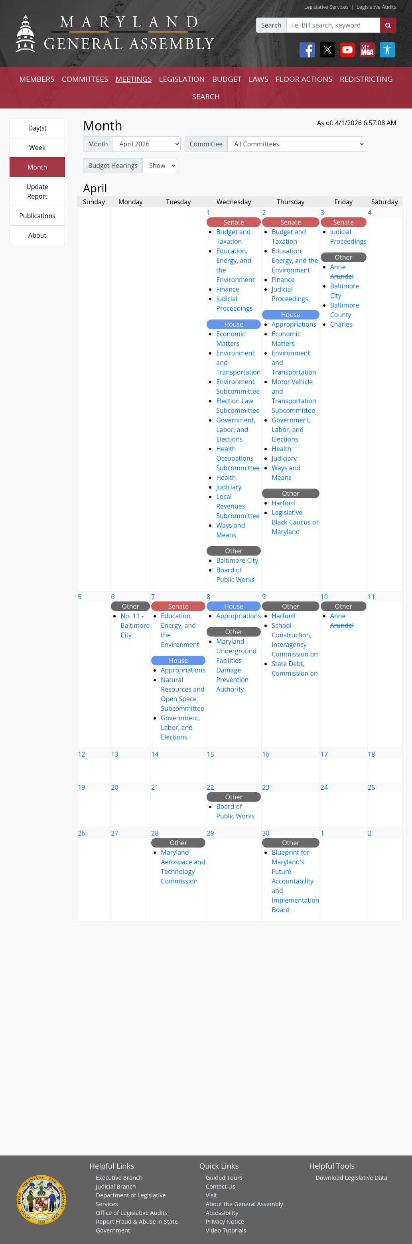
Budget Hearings (113, 165)
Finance (227, 289)
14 (154, 754)
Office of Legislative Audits (131, 1212)
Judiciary (228, 487)
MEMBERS (36, 79)
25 (371, 787)
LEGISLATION (182, 79)
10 (324, 596)
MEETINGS (134, 79)
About (37, 235)
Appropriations (294, 324)
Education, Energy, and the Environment (295, 260)
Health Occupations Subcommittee (238, 458)
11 (371, 596)
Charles (341, 324)
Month (37, 167)
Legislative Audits (376, 6)
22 (210, 787)
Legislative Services (326, 6)
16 (265, 754)
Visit (211, 1195)
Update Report (37, 191)
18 (371, 754)
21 (154, 787)
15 (210, 754)
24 (324, 787)
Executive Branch (119, 1177)
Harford (283, 503)
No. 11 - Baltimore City (135, 625)
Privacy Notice (225, 1221)
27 (114, 833)
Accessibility (222, 1212)
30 (265, 833)
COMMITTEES (85, 79)
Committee (206, 144)
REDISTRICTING (366, 79)
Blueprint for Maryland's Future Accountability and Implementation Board (295, 881)
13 (114, 754)
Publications (37, 215)
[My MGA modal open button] (366, 49)
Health (226, 477)
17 (324, 754)
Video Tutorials (226, 1230)
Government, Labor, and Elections (235, 430)
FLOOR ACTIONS (304, 79)
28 (154, 833)
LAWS (258, 79)
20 (114, 787)
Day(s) (37, 128)
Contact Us (220, 1186)
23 (265, 787)
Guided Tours (224, 1177)
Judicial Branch (116, 1186)
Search (271, 25)
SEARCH (206, 96)
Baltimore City (237, 560)
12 (81, 754)
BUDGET (226, 79)
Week (37, 147)
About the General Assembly (244, 1204)
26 (81, 833)
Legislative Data (366, 1177)
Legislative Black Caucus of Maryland (295, 522)
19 (81, 787)
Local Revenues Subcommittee (238, 506)
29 (210, 833)
